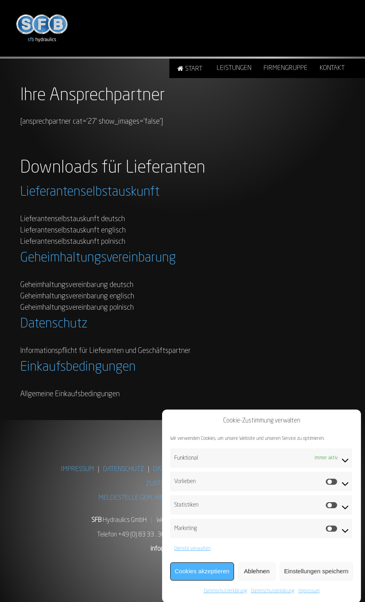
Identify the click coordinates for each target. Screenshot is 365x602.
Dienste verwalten (192, 551)
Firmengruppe (286, 68)
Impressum (309, 594)
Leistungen (234, 68)
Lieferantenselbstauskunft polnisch (72, 241)
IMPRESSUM (77, 469)
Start (194, 69)
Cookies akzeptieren (202, 574)
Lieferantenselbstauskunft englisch (73, 230)
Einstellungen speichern (316, 574)
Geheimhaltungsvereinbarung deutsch (76, 285)
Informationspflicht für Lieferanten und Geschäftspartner (105, 351)
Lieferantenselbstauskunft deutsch (72, 219)
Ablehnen (257, 574)
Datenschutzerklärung (225, 594)
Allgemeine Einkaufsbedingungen (70, 394)
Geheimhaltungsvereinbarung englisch (77, 296)
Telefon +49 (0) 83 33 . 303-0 (136, 535)
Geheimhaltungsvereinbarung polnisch (77, 307)
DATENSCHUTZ (123, 469)
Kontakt (332, 68)
